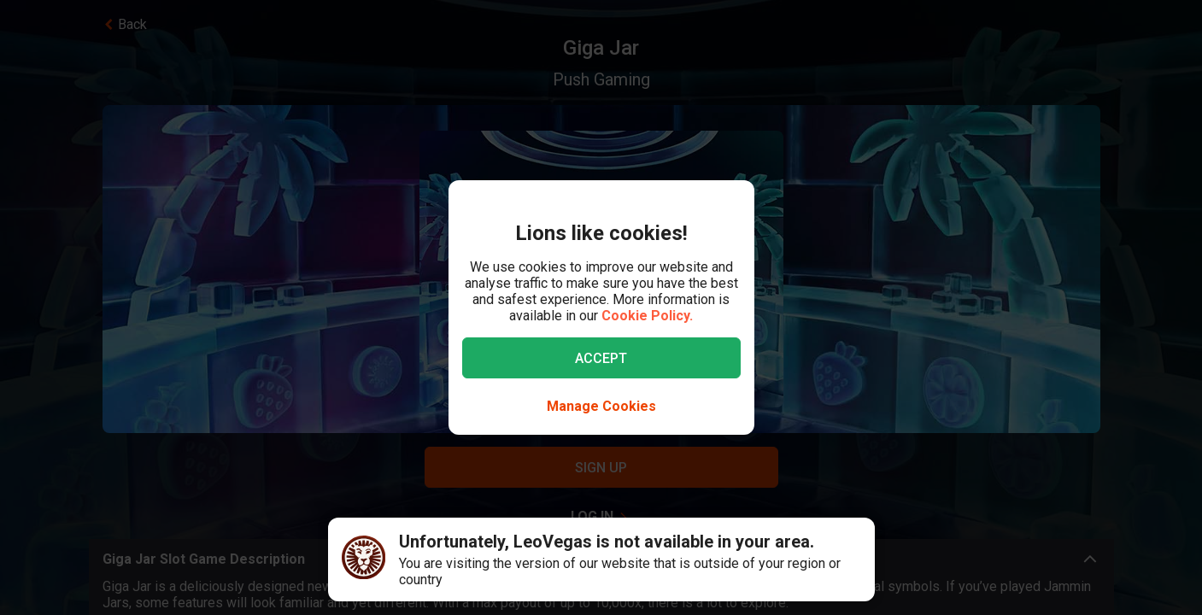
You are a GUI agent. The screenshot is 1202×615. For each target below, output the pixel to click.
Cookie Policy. (647, 316)
